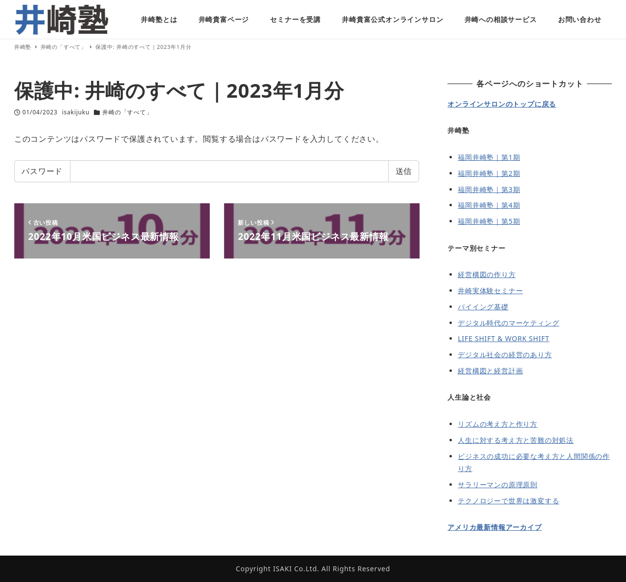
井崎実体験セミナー (490, 290)
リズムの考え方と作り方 (497, 424)
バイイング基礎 (483, 306)
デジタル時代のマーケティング (508, 322)
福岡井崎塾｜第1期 (489, 157)
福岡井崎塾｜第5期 (489, 221)
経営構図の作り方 (486, 274)
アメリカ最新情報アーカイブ (494, 527)
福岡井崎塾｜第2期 (489, 173)
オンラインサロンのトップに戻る (501, 103)
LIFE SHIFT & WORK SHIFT (503, 338)
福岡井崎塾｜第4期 (489, 205)
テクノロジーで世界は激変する (508, 500)
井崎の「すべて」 (127, 112)
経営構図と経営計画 (490, 370)
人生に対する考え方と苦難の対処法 (516, 440)
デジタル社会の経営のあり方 (505, 354)
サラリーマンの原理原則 (497, 484)
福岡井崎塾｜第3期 (489, 189)
